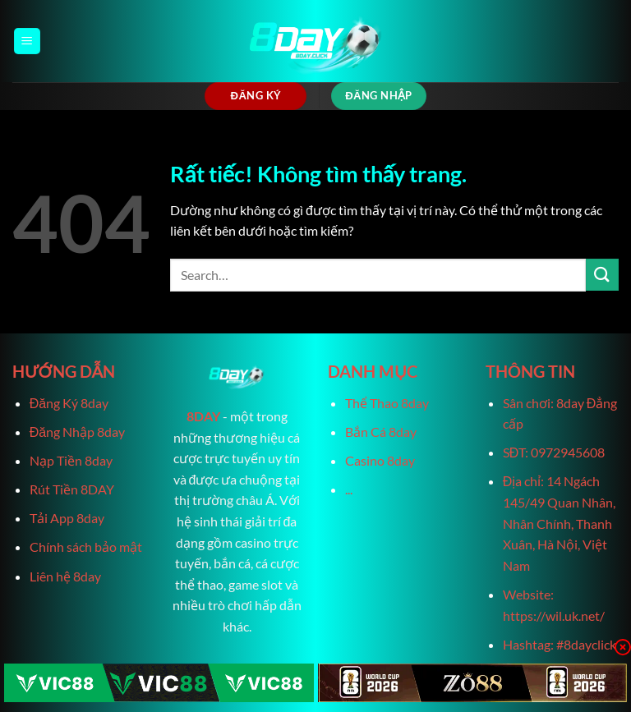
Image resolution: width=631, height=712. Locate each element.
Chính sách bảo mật (86, 546)
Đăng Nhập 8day (77, 431)
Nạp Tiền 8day (71, 460)
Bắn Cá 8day (381, 431)
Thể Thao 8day (387, 403)
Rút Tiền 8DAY (72, 489)
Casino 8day (380, 460)
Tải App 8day (67, 518)
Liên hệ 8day (65, 576)
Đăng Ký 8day (69, 403)
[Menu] (27, 41)
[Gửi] (602, 275)
